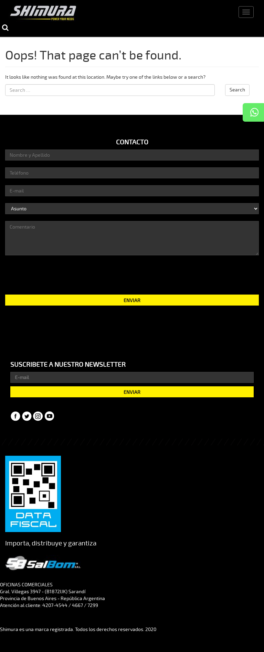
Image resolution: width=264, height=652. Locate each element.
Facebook (15, 416)
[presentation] (132, 274)
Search (237, 90)
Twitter (27, 416)
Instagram (38, 416)
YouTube (49, 416)
